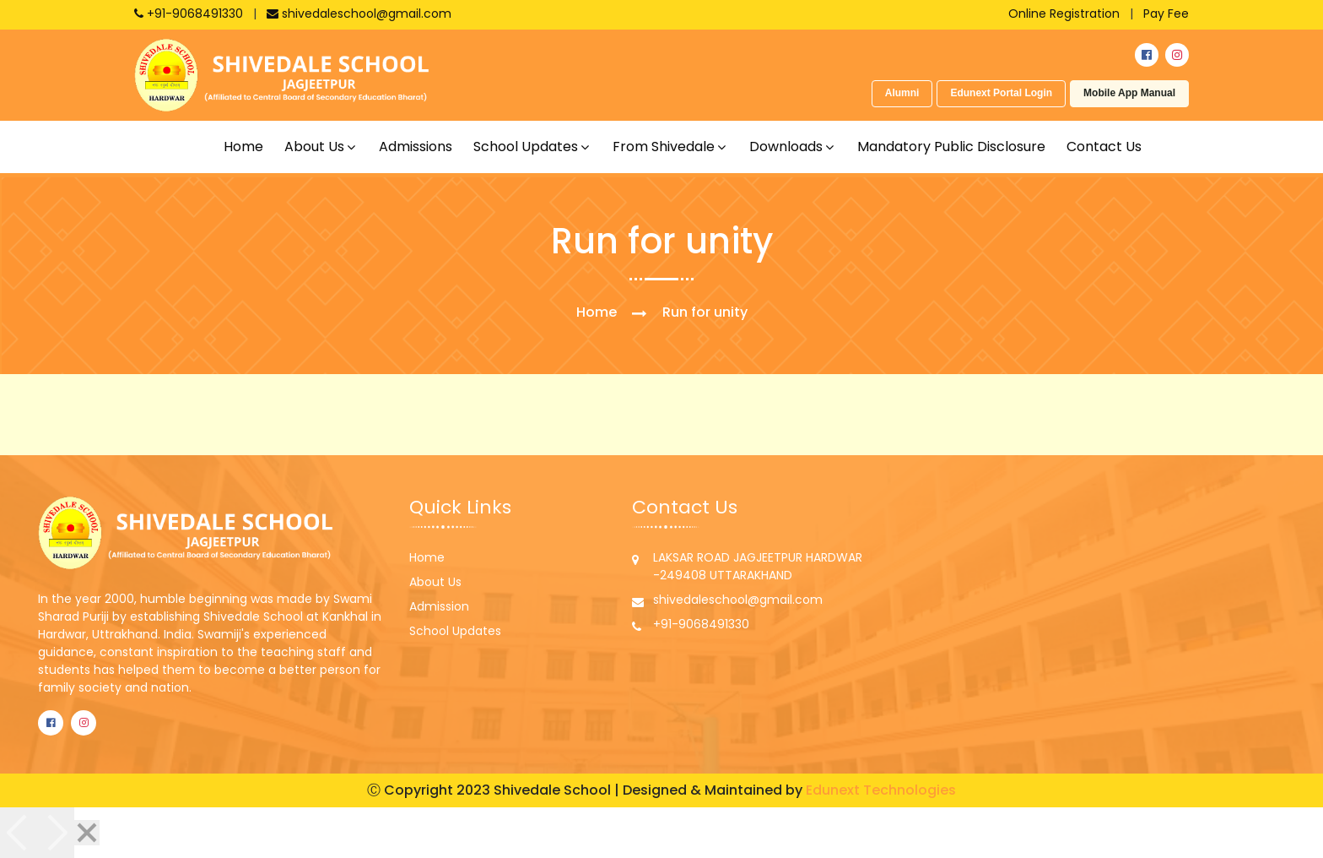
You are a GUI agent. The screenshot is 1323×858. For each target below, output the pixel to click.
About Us (435, 581)
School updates (525, 146)
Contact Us (1104, 146)
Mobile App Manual (1129, 93)
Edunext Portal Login (1001, 93)
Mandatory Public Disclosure (951, 146)
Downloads (786, 146)
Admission (439, 606)
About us (314, 146)
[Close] (87, 832)
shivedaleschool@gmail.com (359, 13)
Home (243, 146)
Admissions (415, 146)
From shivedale (664, 146)
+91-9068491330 (190, 13)
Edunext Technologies (881, 790)
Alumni (902, 93)
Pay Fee (1166, 13)
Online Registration (1064, 13)
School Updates (455, 630)
